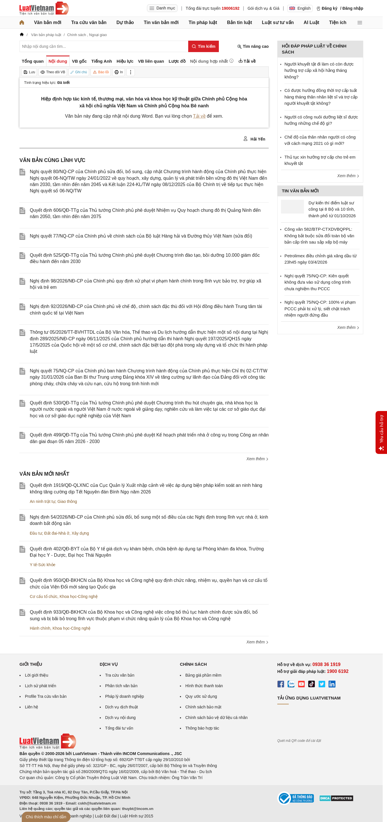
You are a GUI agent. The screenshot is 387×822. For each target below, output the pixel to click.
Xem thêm (257, 459)
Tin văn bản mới (161, 22)
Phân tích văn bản (121, 685)
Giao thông (67, 501)
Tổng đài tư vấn (119, 728)
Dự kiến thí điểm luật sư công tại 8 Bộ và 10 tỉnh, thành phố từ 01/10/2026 (332, 209)
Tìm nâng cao (253, 46)
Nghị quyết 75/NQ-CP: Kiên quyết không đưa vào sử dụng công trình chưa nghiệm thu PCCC (317, 282)
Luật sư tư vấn (278, 22)
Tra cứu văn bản (89, 22)
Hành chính (40, 628)
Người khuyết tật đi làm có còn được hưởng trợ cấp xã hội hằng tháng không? (319, 70)
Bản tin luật (239, 22)
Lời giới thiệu (36, 675)
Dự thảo (125, 22)
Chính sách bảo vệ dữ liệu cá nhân (216, 717)
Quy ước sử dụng (201, 696)
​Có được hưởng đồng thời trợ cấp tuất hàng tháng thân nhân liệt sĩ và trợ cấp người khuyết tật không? (320, 97)
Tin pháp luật (202, 22)
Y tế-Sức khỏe (42, 564)
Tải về (199, 116)
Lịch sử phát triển (40, 685)
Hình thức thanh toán (204, 685)
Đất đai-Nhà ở (56, 533)
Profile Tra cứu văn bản (45, 696)
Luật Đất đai (106, 816)
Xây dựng (80, 533)
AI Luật (311, 22)
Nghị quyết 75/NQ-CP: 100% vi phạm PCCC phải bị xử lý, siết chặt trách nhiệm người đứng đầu (319, 308)
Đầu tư (36, 533)
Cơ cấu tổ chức (43, 596)
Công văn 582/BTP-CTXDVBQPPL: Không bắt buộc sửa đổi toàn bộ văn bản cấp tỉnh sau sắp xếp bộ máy (319, 235)
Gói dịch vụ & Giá (263, 8)
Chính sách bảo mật (203, 707)
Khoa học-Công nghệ (79, 596)
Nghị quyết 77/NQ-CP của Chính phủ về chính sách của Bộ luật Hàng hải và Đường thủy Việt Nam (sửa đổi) (141, 236)
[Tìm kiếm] (203, 46)
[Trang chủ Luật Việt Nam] (44, 8)
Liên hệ (31, 707)
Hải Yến (254, 138)
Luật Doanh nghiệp (75, 816)
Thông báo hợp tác (202, 728)
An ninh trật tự (42, 501)
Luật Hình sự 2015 (136, 816)
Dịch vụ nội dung (120, 717)
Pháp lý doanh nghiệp (124, 696)
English (300, 8)
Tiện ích (337, 22)
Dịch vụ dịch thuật (121, 707)
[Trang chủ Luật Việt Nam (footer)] (47, 747)
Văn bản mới (47, 22)
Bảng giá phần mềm (203, 675)
